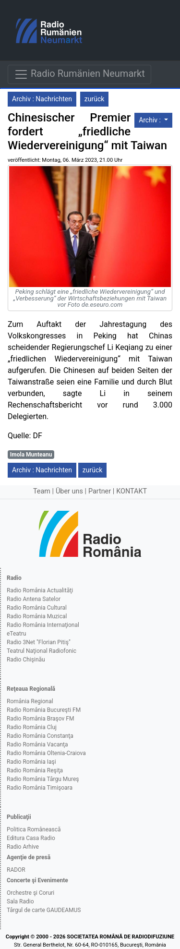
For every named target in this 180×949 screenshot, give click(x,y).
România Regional (30, 701)
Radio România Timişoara (39, 787)
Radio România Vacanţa (37, 744)
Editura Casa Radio (31, 838)
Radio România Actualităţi (40, 590)
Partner (99, 491)
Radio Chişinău (26, 659)
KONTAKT (131, 491)
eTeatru (16, 633)
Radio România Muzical (37, 616)
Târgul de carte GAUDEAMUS (44, 910)
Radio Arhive (23, 846)
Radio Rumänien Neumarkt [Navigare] (79, 74)
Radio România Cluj (32, 727)
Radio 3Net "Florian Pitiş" (39, 642)
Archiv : (150, 120)
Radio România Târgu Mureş (43, 779)
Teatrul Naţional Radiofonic (41, 651)
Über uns (69, 491)
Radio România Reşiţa (35, 770)
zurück (94, 99)
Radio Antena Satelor (33, 599)
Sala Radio (20, 901)
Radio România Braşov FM (40, 718)
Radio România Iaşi (31, 761)
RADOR (16, 869)
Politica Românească (34, 829)
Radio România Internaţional (43, 625)
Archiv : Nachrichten (42, 99)
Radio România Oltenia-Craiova (46, 753)
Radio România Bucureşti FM (44, 710)
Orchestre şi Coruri (30, 892)
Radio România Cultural (37, 607)
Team (41, 491)
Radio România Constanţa (40, 736)
